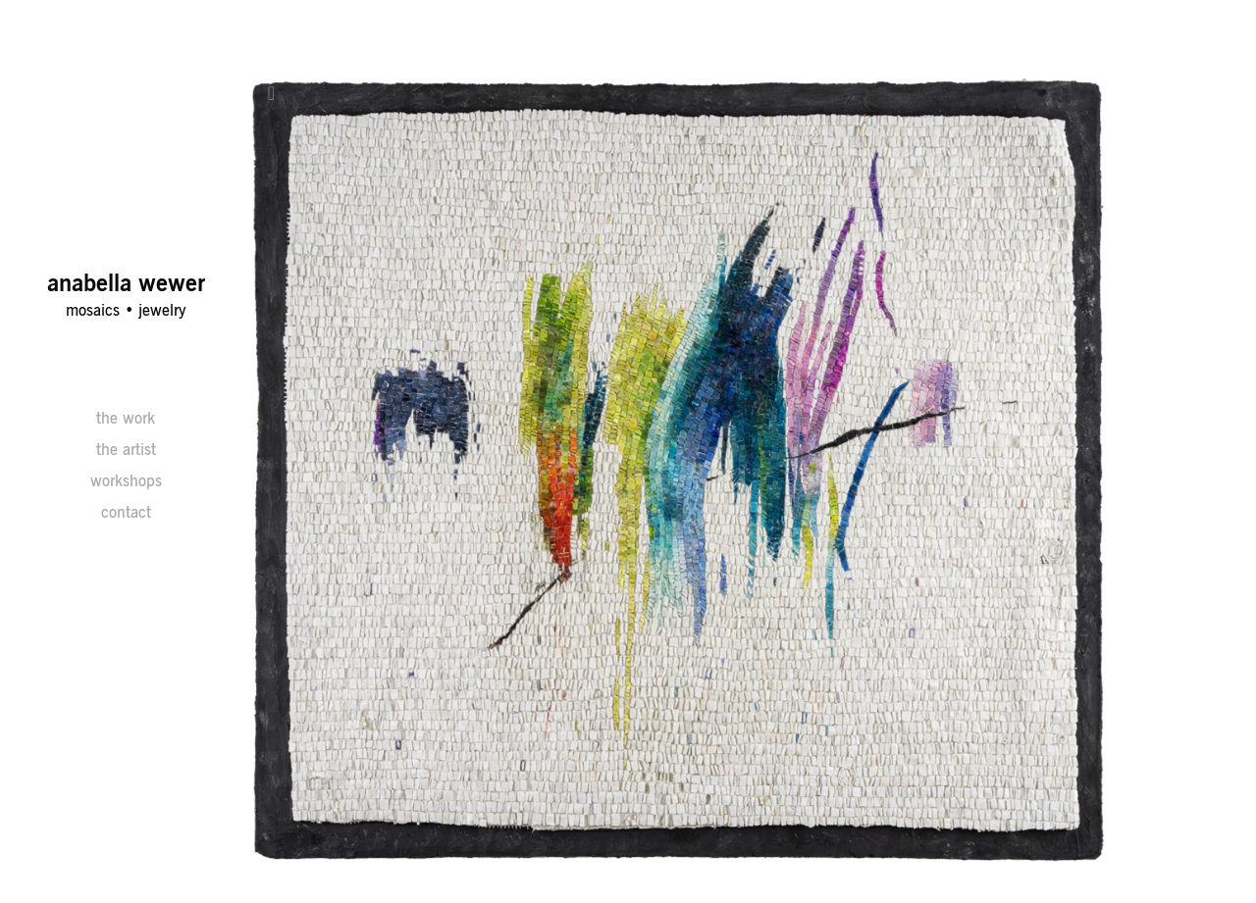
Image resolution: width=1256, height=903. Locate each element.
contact (126, 512)
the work (125, 417)
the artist (126, 449)
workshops (126, 480)
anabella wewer (126, 282)
